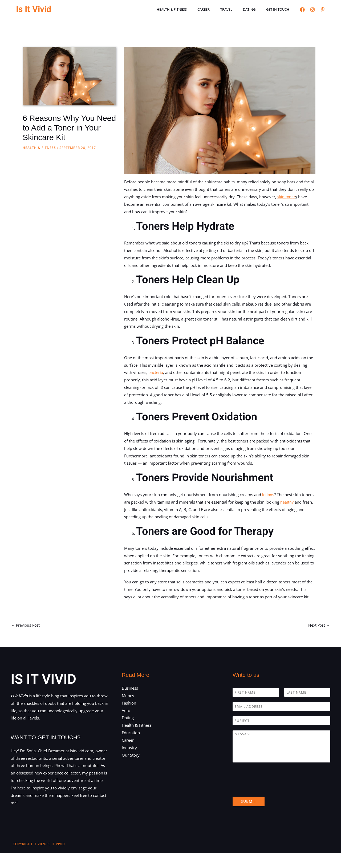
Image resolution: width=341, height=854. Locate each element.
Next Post (318, 625)
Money (128, 696)
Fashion (129, 703)
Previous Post (26, 625)
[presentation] (273, 788)
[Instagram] (312, 9)
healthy (287, 502)
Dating (255, 9)
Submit (248, 801)
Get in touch (279, 9)
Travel (236, 9)
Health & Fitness (188, 9)
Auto (126, 711)
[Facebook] (302, 9)
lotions (268, 494)
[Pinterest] (322, 9)
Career (216, 9)
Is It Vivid (33, 9)
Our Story (131, 755)
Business (130, 688)
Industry (129, 748)
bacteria (155, 372)
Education (131, 733)
